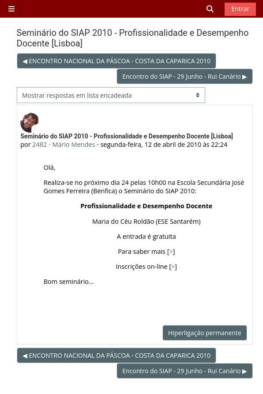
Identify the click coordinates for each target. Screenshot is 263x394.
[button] (210, 9)
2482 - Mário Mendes (63, 144)
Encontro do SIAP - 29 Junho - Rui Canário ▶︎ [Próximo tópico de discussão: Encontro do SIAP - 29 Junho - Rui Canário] (184, 76)
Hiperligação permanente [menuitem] (204, 333)
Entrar (240, 8)
